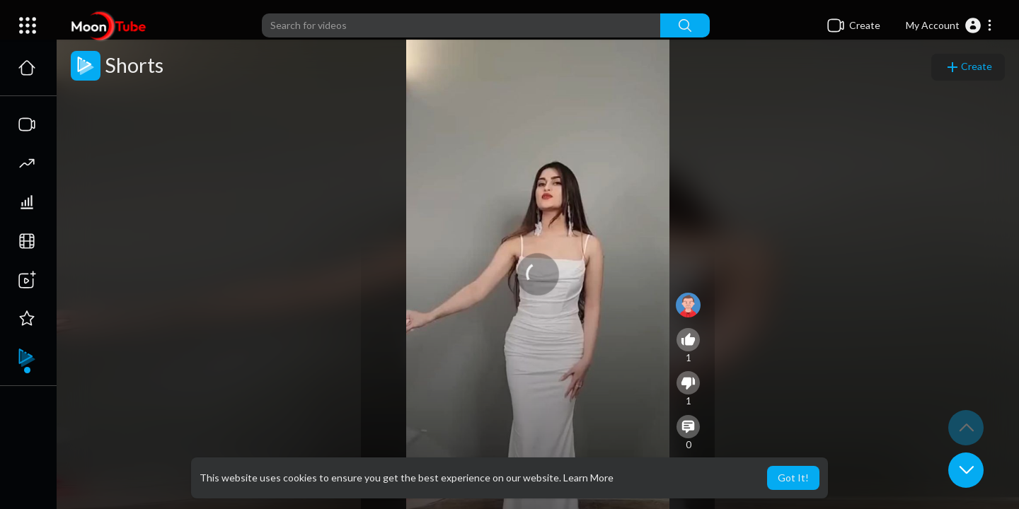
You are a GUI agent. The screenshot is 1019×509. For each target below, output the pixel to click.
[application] (538, 274)
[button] (949, 25)
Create (968, 67)
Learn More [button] (588, 478)
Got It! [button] (793, 478)
